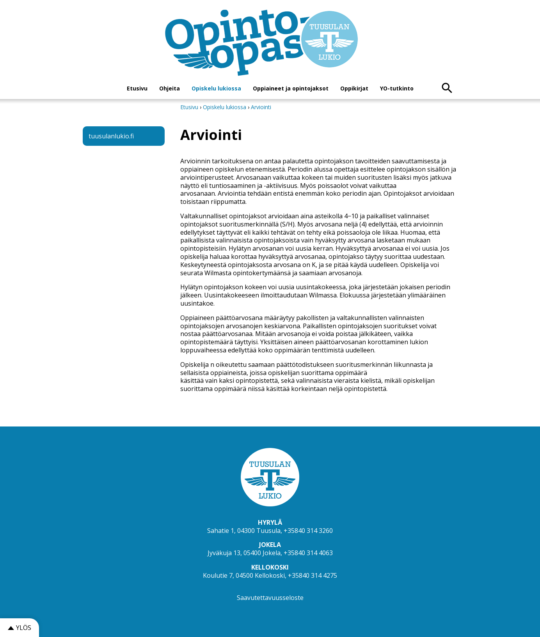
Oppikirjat (354, 88)
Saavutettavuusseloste (270, 597)
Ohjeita (169, 88)
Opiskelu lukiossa (216, 88)
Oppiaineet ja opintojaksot (291, 88)
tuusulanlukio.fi (111, 136)
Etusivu (137, 88)
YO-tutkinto (397, 88)
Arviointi (261, 107)
